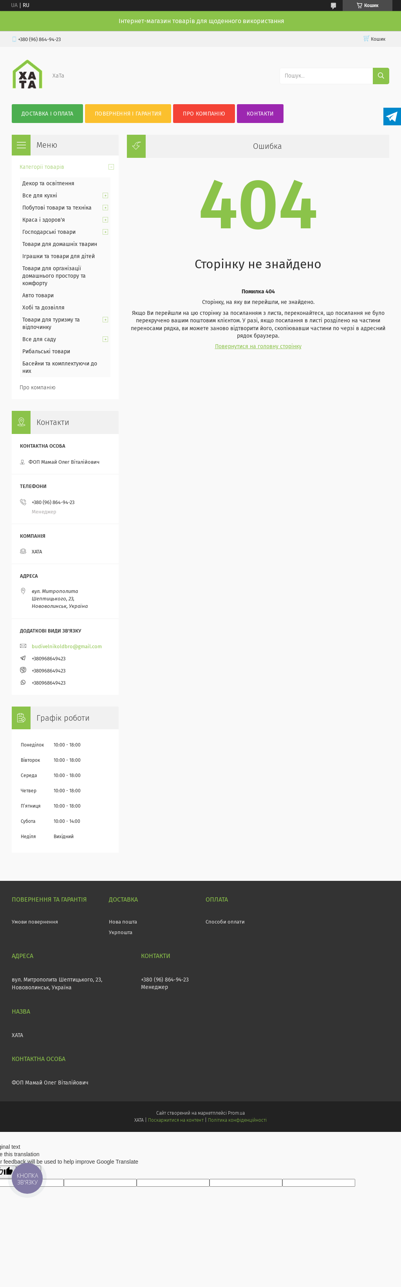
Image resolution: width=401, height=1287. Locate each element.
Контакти (260, 113)
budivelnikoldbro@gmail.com (67, 646)
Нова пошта (123, 922)
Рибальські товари (46, 351)
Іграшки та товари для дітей (58, 256)
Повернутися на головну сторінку (258, 346)
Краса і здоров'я (43, 220)
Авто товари (38, 295)
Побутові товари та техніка (57, 207)
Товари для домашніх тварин (59, 244)
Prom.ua (236, 1113)
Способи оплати (225, 922)
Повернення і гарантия (128, 113)
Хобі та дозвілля (43, 307)
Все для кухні (39, 195)
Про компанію (204, 113)
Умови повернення (35, 922)
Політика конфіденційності (237, 1120)
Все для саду (39, 339)
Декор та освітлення (48, 183)
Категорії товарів (42, 167)
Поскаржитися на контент (175, 1120)
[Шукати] (381, 76)
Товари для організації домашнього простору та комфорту (54, 276)
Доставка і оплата (47, 113)
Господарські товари (49, 232)
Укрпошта (120, 932)
